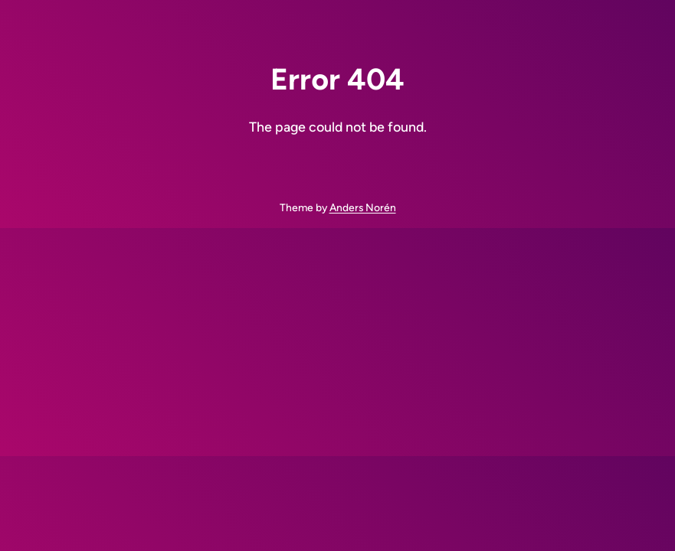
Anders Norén (362, 207)
